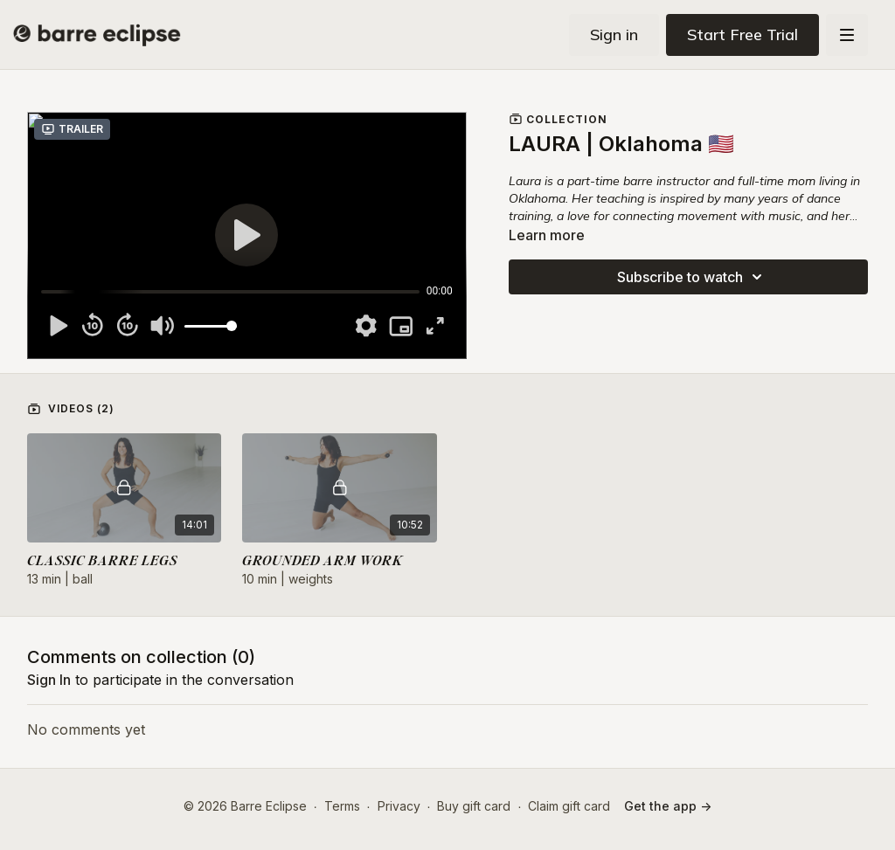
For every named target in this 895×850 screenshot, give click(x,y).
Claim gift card (569, 805)
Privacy (399, 805)
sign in (49, 679)
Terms (342, 805)
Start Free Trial (742, 34)
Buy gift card (473, 805)
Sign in (614, 34)
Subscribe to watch (692, 276)
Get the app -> (667, 805)
